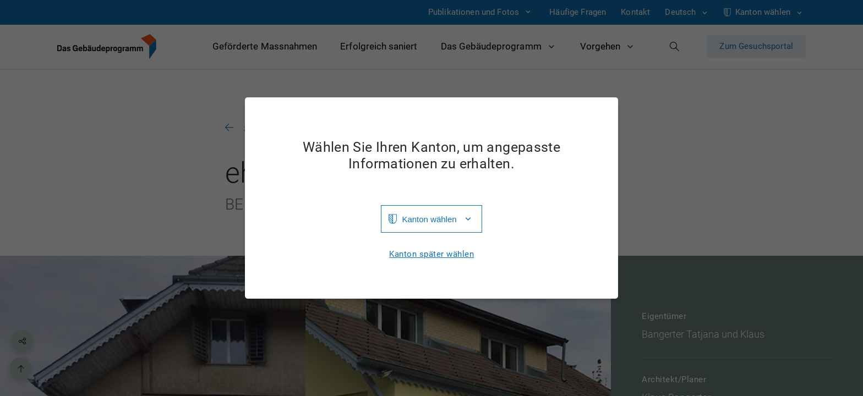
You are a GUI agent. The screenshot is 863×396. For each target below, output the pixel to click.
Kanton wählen (429, 219)
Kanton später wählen (431, 254)
